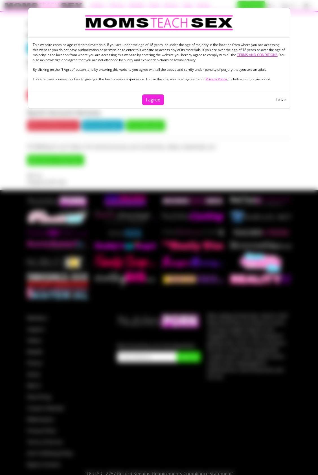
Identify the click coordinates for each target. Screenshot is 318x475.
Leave (281, 99)
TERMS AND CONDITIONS (257, 54)
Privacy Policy (216, 79)
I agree (153, 100)
